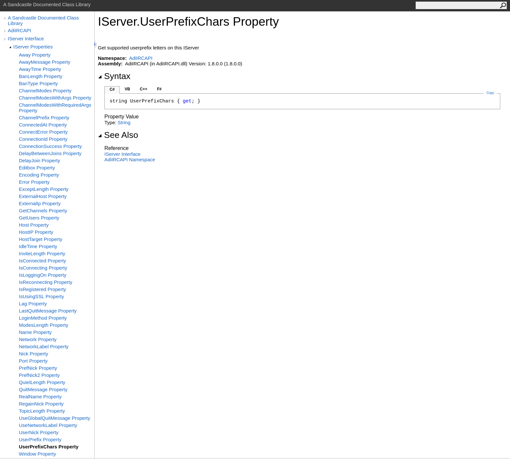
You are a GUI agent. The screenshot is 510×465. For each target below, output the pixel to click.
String (124, 122)
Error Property (34, 182)
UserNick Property (39, 432)
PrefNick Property (38, 368)
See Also (118, 135)
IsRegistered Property (42, 289)
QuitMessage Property (43, 389)
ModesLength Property (43, 325)
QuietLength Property (42, 382)
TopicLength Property (42, 411)
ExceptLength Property (44, 189)
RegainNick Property (41, 403)
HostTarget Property (40, 239)
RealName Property (40, 396)
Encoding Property (39, 175)
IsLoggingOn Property (42, 275)
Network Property (38, 339)
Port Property (33, 361)
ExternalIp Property (39, 203)
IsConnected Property (42, 260)
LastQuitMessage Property (48, 310)
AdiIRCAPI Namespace (129, 159)
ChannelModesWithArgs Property (55, 97)
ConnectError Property (43, 132)
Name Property (35, 332)
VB (127, 89)
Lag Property (33, 303)
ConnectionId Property (43, 139)
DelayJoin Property (39, 160)
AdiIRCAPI (19, 30)
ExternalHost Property (43, 196)
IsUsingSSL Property (41, 296)
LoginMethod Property (43, 318)
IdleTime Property (38, 246)
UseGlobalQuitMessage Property (54, 418)
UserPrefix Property (40, 439)
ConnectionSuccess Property (50, 146)
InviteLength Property (42, 253)
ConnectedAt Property (43, 124)
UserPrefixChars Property (48, 446)
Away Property (34, 55)
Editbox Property (37, 167)
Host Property (34, 225)
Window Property (37, 454)
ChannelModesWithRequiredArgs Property (55, 107)
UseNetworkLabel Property (48, 425)
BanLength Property (40, 76)
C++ (143, 89)
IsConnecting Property (43, 268)
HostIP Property (36, 232)
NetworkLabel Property (44, 346)
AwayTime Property (40, 69)
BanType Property (38, 83)
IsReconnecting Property (45, 282)
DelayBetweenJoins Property (50, 153)
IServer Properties (33, 46)
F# (159, 89)
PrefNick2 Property (39, 375)
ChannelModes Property (45, 90)
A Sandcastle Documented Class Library (43, 20)
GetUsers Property (39, 217)
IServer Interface (26, 38)
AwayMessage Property (44, 62)
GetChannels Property (43, 210)
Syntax (114, 76)
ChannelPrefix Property (44, 117)
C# (112, 89)
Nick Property (33, 353)
